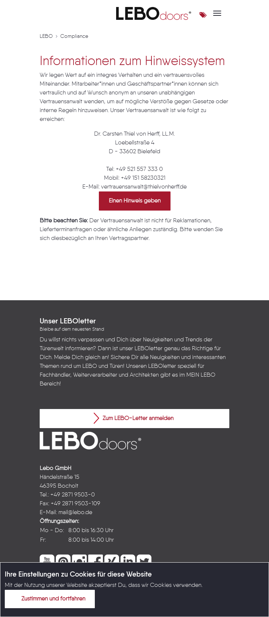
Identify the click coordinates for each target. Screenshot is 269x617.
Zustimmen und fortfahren (48, 598)
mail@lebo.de (75, 513)
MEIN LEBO (200, 375)
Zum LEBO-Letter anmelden (133, 418)
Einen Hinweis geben (135, 201)
